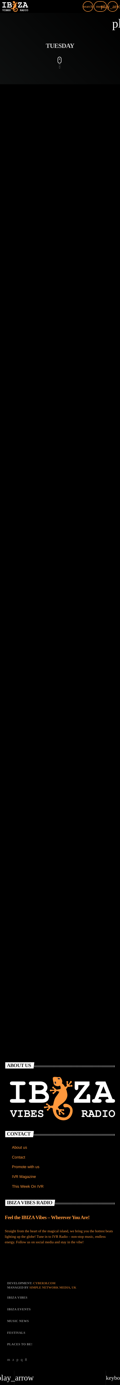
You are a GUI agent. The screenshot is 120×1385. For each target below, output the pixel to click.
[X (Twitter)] (13, 1359)
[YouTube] (8, 1359)
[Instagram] (22, 1359)
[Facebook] (26, 1359)
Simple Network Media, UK (52, 1287)
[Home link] (15, 6)
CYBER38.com (44, 1283)
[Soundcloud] (17, 1359)
